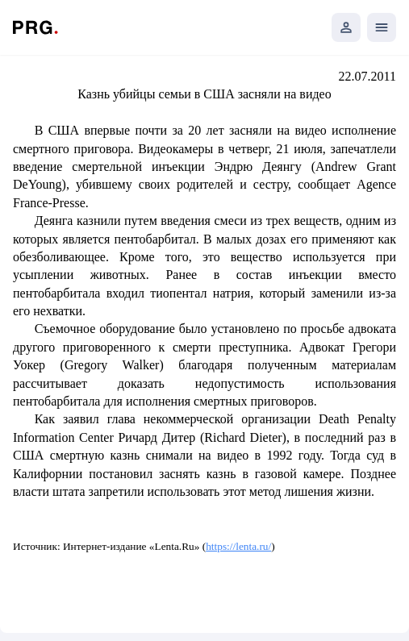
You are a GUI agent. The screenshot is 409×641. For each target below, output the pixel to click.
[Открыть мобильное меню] (381, 27)
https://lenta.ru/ (238, 546)
